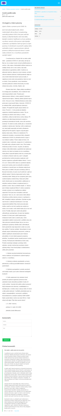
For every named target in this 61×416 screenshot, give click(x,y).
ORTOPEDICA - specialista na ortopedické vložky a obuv (46, 12)
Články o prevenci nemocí (12, 9)
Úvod (3, 9)
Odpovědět (16, 410)
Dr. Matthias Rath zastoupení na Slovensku (44, 19)
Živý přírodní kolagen (39, 16)
